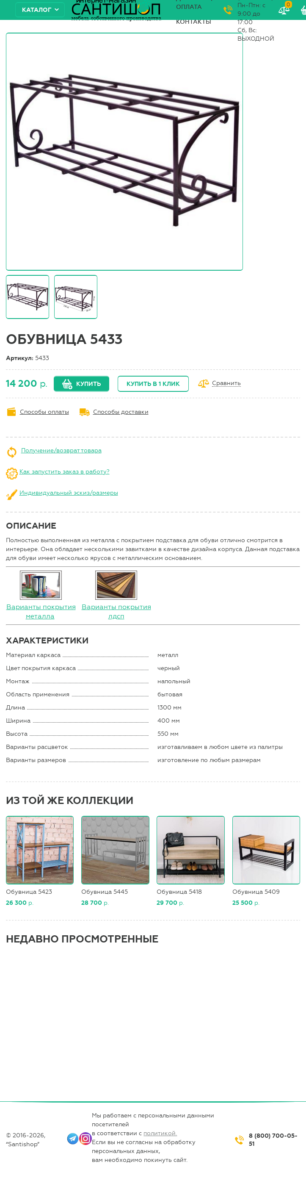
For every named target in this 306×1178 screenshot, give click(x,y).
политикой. (160, 1133)
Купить (88, 384)
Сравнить (226, 383)
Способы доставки (121, 412)
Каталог (37, 10)
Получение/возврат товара (61, 450)
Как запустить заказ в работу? (64, 471)
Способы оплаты (44, 412)
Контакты (193, 21)
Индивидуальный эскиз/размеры (68, 492)
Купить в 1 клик (153, 384)
